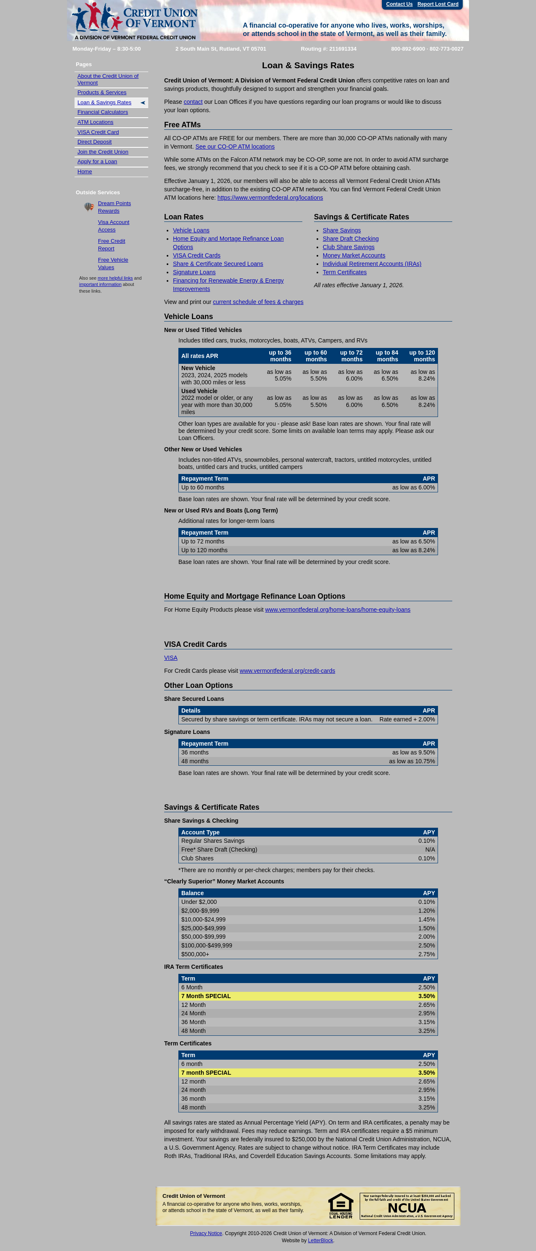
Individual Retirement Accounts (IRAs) (372, 263)
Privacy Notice (206, 1233)
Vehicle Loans (191, 230)
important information (100, 284)
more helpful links (115, 278)
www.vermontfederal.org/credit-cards (287, 670)
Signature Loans (194, 272)
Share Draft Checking (351, 238)
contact (193, 101)
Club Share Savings (349, 247)
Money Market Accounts (354, 255)
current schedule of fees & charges (258, 302)
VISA (171, 657)
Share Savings (342, 230)
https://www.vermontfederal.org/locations (270, 197)
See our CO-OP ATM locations (235, 146)
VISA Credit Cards (197, 255)
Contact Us (399, 4)
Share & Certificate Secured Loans (218, 263)
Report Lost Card (438, 4)
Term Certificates (345, 272)
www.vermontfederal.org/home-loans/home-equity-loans (337, 609)
